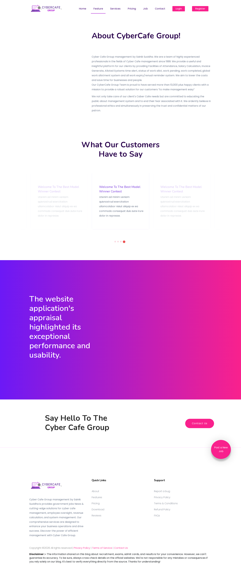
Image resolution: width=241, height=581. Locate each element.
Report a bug (162, 491)
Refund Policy (162, 509)
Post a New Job (221, 449)
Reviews (96, 515)
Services (115, 8)
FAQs (157, 515)
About (95, 491)
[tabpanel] (120, 201)
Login (179, 8)
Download (98, 509)
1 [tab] (115, 241)
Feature (98, 8)
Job (145, 8)
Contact (160, 8)
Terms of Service (102, 548)
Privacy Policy (162, 497)
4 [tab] (124, 242)
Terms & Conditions (166, 503)
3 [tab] (121, 241)
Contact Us (199, 423)
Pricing (132, 8)
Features (97, 497)
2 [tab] (118, 241)
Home (82, 8)
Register (200, 8)
